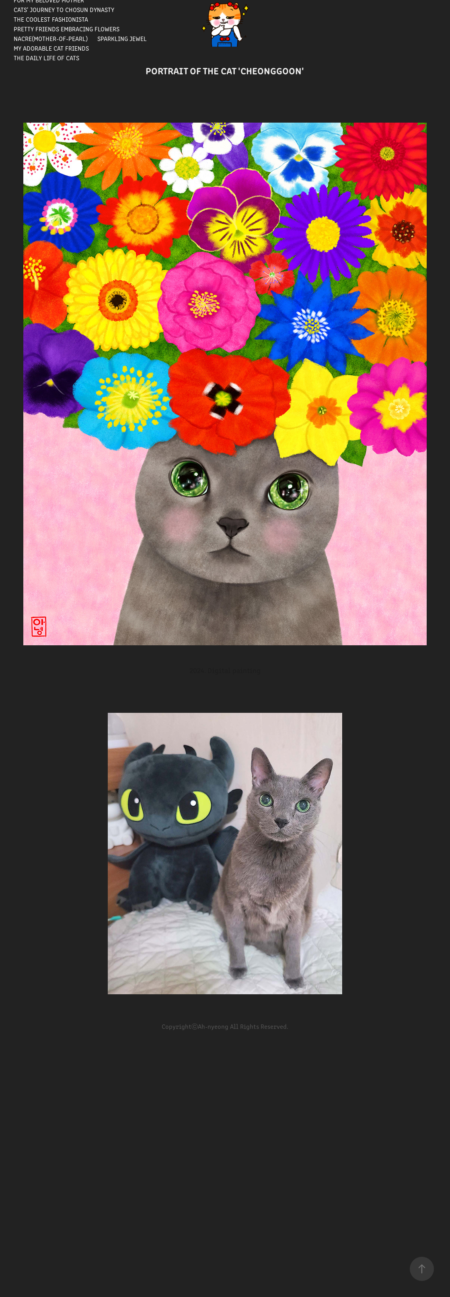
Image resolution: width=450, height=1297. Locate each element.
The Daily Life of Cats (46, 57)
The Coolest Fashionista (51, 19)
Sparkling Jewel (122, 38)
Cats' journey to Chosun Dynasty (64, 9)
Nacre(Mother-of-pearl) (51, 38)
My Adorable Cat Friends (51, 48)
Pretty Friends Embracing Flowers (66, 29)
